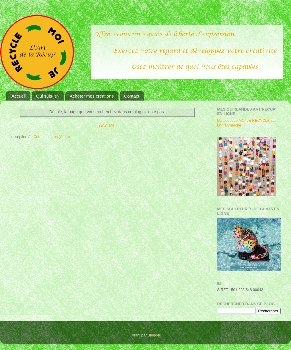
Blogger (154, 335)
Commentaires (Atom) (51, 137)
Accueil (19, 95)
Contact (131, 95)
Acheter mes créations (92, 95)
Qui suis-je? (47, 95)
